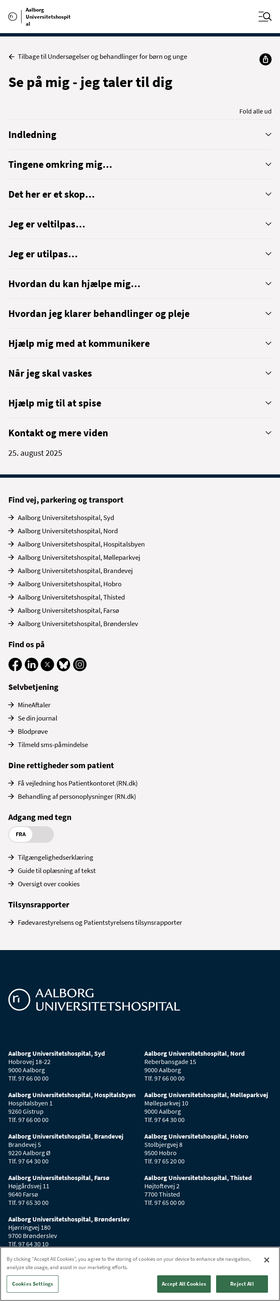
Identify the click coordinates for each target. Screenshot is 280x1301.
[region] (140, 1274)
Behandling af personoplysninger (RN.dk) (77, 796)
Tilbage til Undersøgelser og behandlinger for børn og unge (97, 56)
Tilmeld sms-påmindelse (53, 744)
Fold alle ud (255, 111)
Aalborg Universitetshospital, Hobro (70, 583)
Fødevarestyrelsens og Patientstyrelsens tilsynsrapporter (100, 922)
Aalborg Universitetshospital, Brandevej (75, 570)
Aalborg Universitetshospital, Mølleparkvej (79, 557)
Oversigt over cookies (49, 883)
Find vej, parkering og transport (66, 499)
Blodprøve (33, 731)
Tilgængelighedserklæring (55, 857)
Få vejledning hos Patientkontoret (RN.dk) (78, 783)
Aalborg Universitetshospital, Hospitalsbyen (81, 544)
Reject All (241, 1283)
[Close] (267, 1260)
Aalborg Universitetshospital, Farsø (68, 610)
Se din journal (37, 718)
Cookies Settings (32, 1283)
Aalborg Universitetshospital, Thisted (71, 597)
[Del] (265, 59)
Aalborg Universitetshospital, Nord (68, 530)
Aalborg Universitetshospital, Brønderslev (78, 623)
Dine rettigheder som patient (61, 765)
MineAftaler (34, 704)
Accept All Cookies (184, 1283)
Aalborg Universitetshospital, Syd (66, 517)
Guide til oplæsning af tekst (57, 870)
